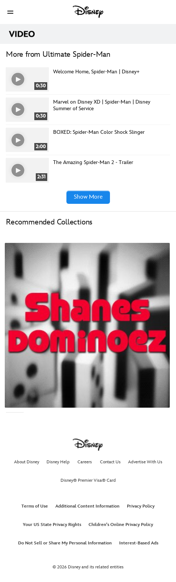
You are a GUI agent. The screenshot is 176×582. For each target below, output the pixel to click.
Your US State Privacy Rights (52, 524)
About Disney (26, 462)
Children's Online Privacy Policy (121, 524)
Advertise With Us (145, 462)
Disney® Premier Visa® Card (88, 480)
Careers (84, 462)
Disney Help (58, 462)
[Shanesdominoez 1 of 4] (87, 325)
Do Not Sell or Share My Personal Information (65, 543)
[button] (10, 12)
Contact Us (110, 462)
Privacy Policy (141, 506)
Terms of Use (34, 506)
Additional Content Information (87, 506)
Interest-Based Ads (138, 543)
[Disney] (88, 12)
